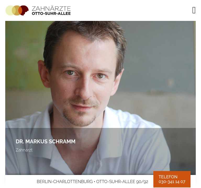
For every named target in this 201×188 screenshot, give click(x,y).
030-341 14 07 (172, 181)
